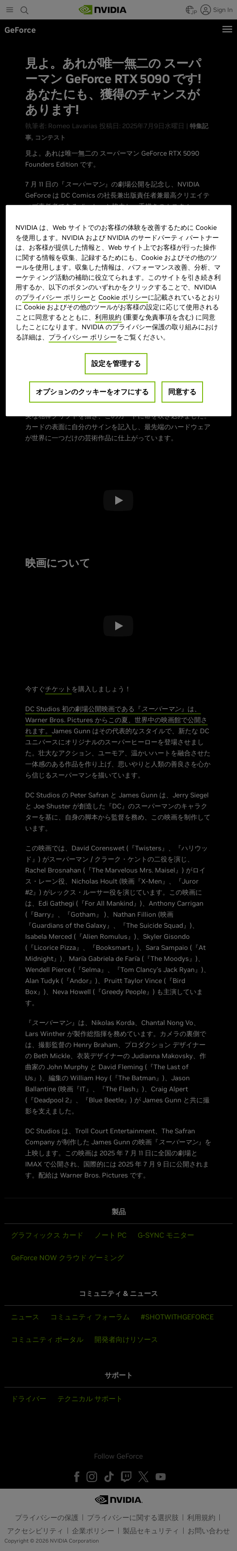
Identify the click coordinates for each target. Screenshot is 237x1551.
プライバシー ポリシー (56, 297)
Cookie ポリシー (123, 297)
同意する (182, 391)
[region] (118, 310)
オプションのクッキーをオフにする (92, 391)
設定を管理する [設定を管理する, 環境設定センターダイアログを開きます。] (116, 363)
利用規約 (108, 317)
